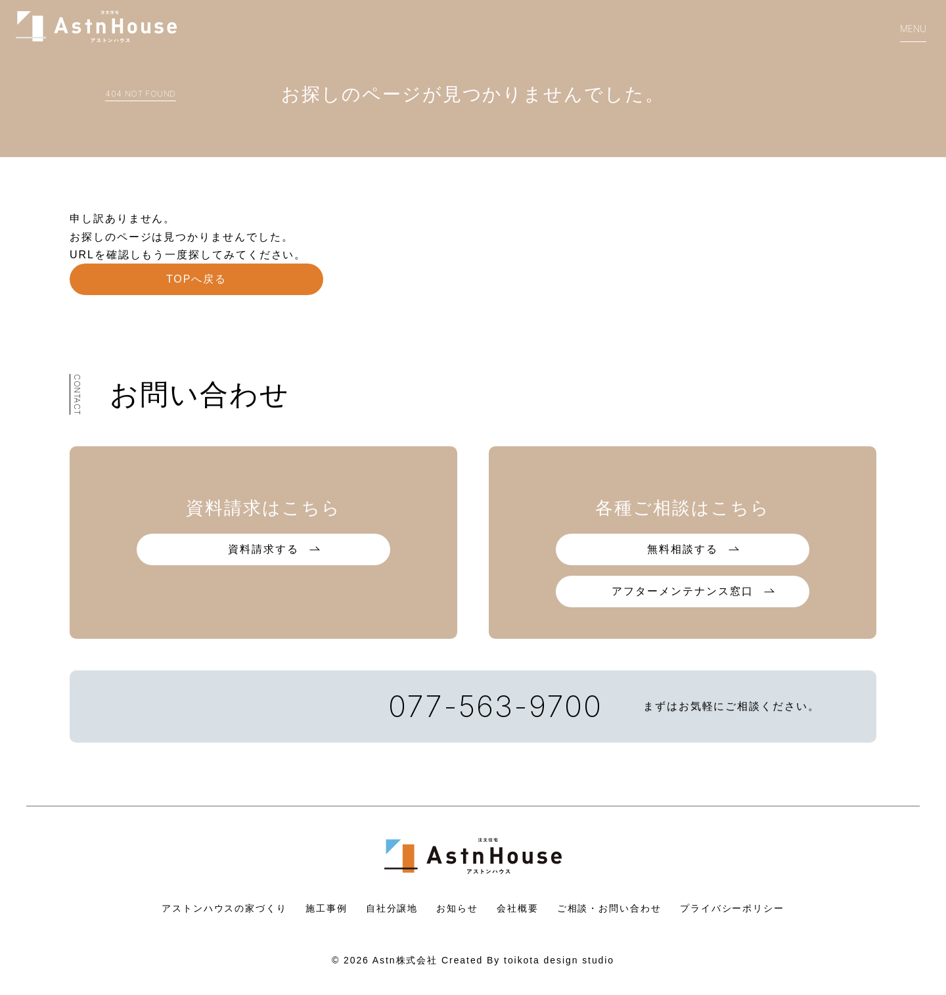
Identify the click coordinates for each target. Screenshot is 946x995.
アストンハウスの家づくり (224, 908)
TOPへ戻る (196, 279)
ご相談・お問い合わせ (609, 908)
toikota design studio (559, 960)
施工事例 (326, 908)
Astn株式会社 (405, 960)
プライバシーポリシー (732, 908)
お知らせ (457, 908)
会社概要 (518, 908)
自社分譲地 (392, 908)
